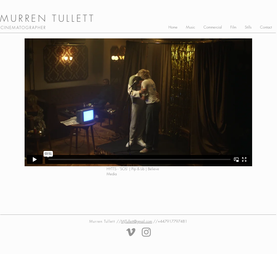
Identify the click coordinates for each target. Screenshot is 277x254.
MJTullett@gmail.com (136, 221)
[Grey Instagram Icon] (146, 232)
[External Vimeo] (138, 102)
